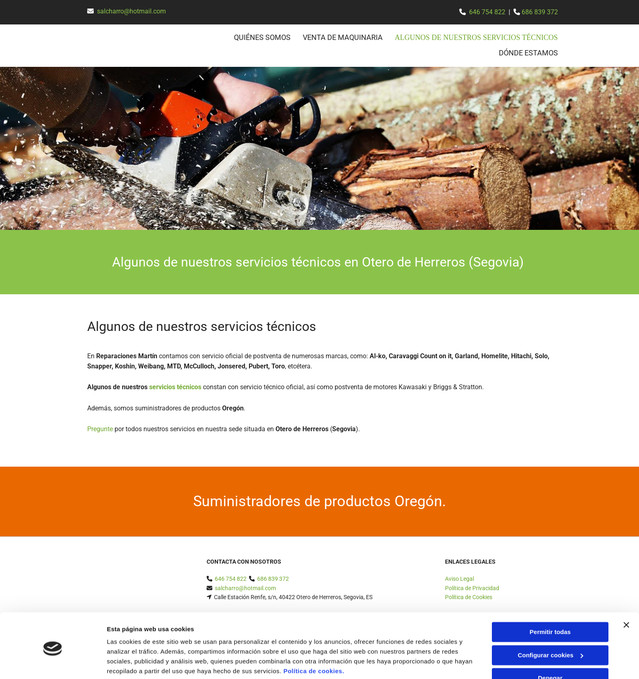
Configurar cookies (550, 624)
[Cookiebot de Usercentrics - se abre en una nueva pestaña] (52, 663)
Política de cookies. (313, 640)
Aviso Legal (459, 578)
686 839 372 (540, 12)
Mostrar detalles (130, 662)
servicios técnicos (175, 386)
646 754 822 (487, 12)
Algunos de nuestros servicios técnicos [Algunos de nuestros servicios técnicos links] (479, 37)
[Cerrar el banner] (626, 594)
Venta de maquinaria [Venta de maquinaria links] (349, 37)
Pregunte (100, 428)
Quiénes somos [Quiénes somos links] (268, 37)
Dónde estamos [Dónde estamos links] (528, 52)
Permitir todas (550, 601)
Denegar (550, 647)
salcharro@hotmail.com (131, 11)
